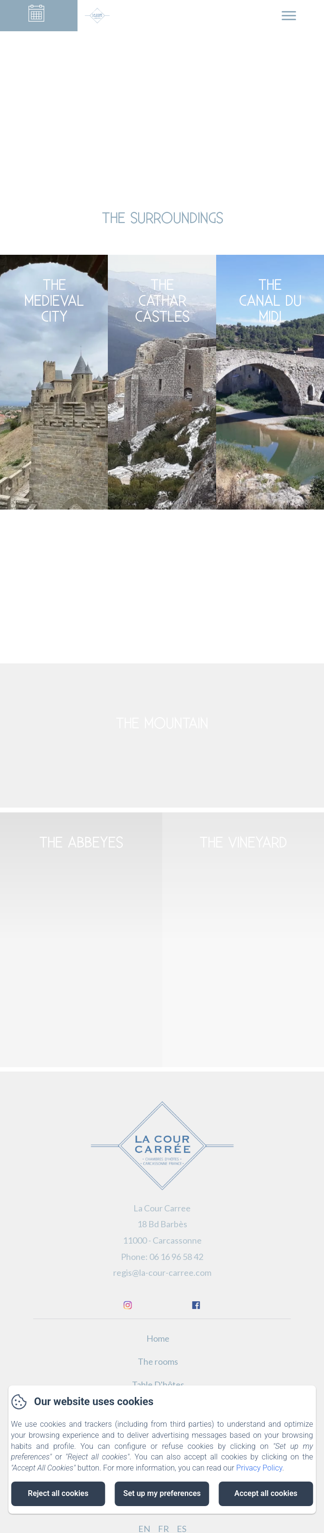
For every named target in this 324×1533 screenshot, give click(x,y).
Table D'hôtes (158, 1384)
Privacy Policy (259, 1467)
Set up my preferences (162, 1493)
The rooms (158, 1361)
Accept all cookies (266, 1493)
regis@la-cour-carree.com (162, 1272)
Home (157, 1338)
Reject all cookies (58, 1493)
